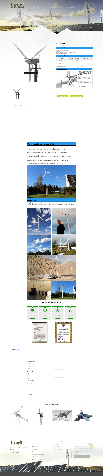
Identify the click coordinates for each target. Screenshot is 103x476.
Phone (28, 376)
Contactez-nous (35, 17)
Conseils (61, 8)
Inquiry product (30, 382)
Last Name (29, 364)
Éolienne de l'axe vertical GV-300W (23, 351)
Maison (32, 8)
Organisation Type (30, 371)
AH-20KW (19, 349)
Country (28, 375)
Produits (39, 8)
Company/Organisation (31, 370)
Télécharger (53, 8)
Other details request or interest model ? (34, 383)
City (28, 373)
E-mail (28, 378)
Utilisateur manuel (77, 96)
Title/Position (29, 366)
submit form (30, 394)
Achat (45, 8)
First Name (29, 363)
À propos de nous (71, 8)
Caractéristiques (63, 96)
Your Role (29, 368)
